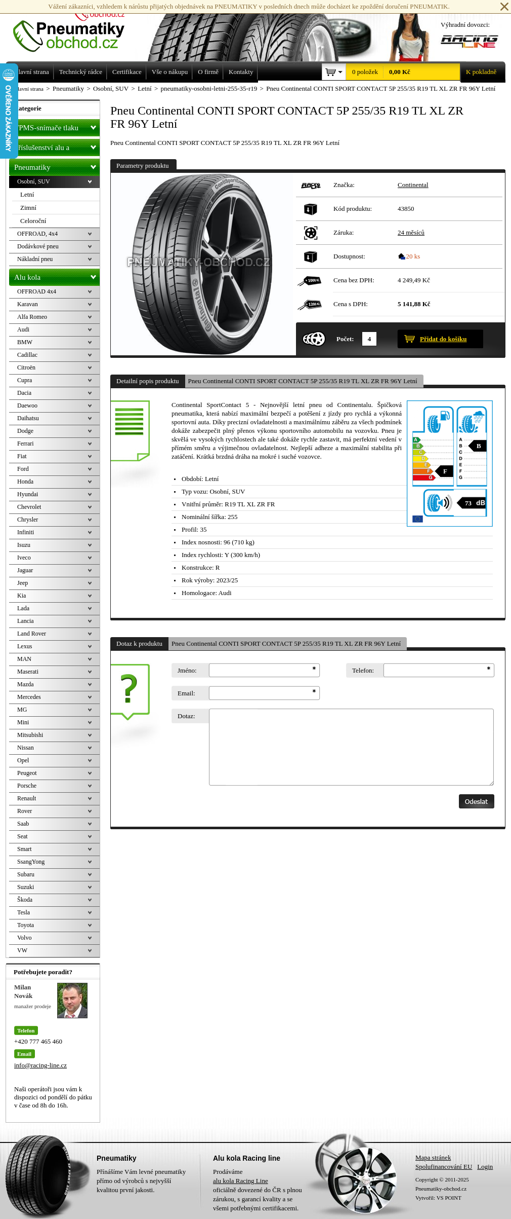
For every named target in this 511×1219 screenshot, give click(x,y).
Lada (23, 608)
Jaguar (25, 570)
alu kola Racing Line (240, 1181)
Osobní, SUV (33, 181)
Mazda (25, 684)
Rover (24, 811)
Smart (24, 849)
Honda (25, 481)
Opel (23, 760)
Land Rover (31, 633)
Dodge (25, 430)
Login (485, 1166)
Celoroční (33, 221)
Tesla (23, 912)
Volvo (24, 937)
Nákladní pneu (35, 259)
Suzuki (25, 887)
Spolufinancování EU (443, 1166)
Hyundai (27, 494)
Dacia (24, 392)
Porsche (26, 785)
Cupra (24, 380)
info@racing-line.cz (40, 1065)
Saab (23, 823)
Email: (186, 693)
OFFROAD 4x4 (36, 291)
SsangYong (31, 861)
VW (22, 950)
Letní (27, 194)
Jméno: (187, 670)
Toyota (25, 925)
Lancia (25, 620)
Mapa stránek (433, 1157)
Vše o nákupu (170, 72)
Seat (22, 836)
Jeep (22, 582)
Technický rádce (80, 72)
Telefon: (363, 670)
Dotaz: (186, 716)
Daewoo (27, 405)
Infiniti (25, 532)
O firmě (208, 72)
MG (22, 709)
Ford (23, 468)
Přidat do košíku (443, 339)
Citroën (26, 367)
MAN (24, 658)
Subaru (25, 874)
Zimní (28, 207)
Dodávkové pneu (38, 246)
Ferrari (25, 443)
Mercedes (29, 696)
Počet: (345, 339)
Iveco (24, 557)
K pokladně (478, 72)
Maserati (27, 671)
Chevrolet (29, 506)
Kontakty (241, 72)
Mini (23, 722)
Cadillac (27, 354)
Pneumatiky (57, 165)
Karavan (27, 304)
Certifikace (127, 72)
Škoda (24, 899)
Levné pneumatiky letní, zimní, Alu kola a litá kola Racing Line (76, 26)
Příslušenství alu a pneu (57, 147)
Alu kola (57, 275)
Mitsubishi (30, 734)
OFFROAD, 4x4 (37, 233)
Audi (23, 329)
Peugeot (27, 773)
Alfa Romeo (32, 316)
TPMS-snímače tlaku (57, 125)
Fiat (22, 456)
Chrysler (27, 519)
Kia (21, 595)
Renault (26, 798)
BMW (24, 342)
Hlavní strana (29, 89)
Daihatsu (28, 418)
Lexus (24, 646)
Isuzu (23, 544)
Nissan (25, 747)
